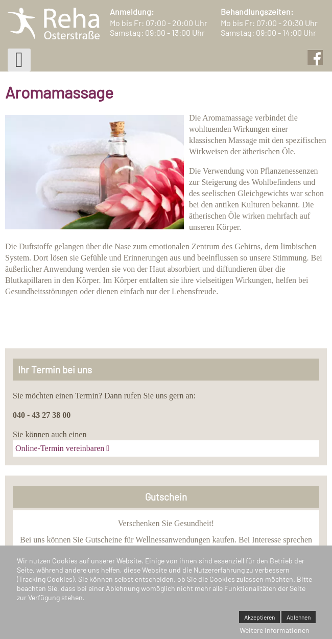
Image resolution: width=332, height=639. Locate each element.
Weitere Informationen (275, 630)
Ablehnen (299, 617)
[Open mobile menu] (19, 60)
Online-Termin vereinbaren (59, 448)
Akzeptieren (259, 617)
